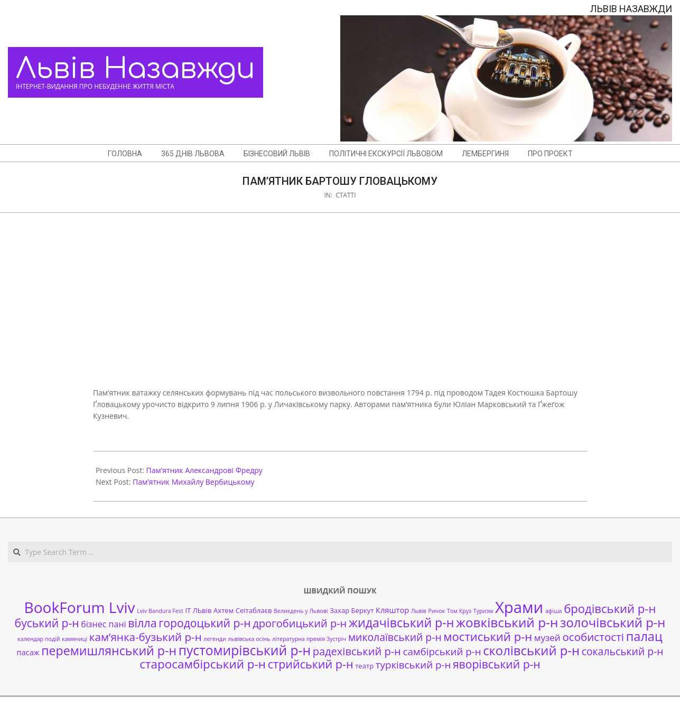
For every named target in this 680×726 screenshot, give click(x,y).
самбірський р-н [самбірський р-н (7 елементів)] (442, 651)
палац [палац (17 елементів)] (644, 636)
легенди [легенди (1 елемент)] (214, 639)
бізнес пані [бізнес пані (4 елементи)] (103, 624)
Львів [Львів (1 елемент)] (418, 611)
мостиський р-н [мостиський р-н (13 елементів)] (487, 636)
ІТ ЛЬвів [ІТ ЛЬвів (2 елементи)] (198, 610)
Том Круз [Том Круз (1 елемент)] (459, 611)
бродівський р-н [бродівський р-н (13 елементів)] (610, 608)
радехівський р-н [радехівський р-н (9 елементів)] (357, 651)
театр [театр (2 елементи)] (364, 666)
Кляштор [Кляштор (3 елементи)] (392, 610)
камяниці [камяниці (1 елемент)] (74, 639)
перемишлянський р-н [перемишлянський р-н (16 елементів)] (108, 650)
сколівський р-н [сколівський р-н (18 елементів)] (531, 650)
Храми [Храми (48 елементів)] (519, 607)
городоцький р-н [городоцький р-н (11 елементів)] (204, 622)
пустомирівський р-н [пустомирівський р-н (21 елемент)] (245, 650)
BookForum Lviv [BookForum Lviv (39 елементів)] (79, 607)
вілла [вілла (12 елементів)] (142, 622)
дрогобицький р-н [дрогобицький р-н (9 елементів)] (300, 623)
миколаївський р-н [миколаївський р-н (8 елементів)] (395, 637)
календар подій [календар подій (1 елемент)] (38, 639)
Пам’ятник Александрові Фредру (204, 470)
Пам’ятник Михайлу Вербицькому (193, 482)
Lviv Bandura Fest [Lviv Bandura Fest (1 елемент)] (160, 611)
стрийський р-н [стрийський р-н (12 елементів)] (310, 664)
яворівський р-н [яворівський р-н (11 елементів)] (497, 664)
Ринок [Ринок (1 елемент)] (436, 611)
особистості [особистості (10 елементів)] (593, 636)
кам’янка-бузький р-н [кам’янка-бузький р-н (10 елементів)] (145, 636)
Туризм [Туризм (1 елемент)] (483, 611)
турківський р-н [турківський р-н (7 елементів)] (413, 664)
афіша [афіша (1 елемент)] (553, 611)
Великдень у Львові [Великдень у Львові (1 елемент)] (301, 611)
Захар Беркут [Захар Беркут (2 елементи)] (352, 610)
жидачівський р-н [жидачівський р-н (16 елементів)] (401, 622)
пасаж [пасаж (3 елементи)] (27, 652)
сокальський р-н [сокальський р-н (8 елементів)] (623, 651)
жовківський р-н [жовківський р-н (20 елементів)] (507, 622)
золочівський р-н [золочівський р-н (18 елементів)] (612, 622)
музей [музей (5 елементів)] (547, 637)
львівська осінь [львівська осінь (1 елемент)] (249, 639)
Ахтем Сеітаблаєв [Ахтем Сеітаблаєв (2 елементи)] (242, 610)
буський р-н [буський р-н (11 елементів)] (47, 622)
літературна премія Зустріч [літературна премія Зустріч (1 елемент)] (309, 639)
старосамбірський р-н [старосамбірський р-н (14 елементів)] (202, 664)
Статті (346, 195)
